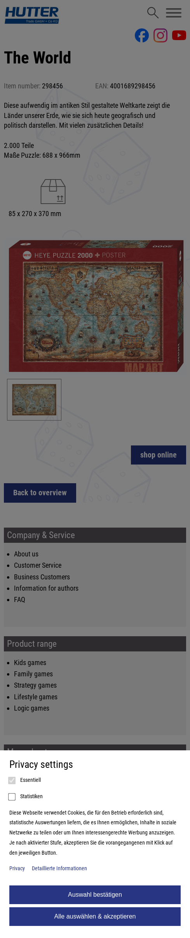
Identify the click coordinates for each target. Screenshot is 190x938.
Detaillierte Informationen (59, 868)
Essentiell (25, 781)
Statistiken (26, 797)
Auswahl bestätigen (95, 894)
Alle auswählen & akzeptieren (95, 916)
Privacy (17, 868)
